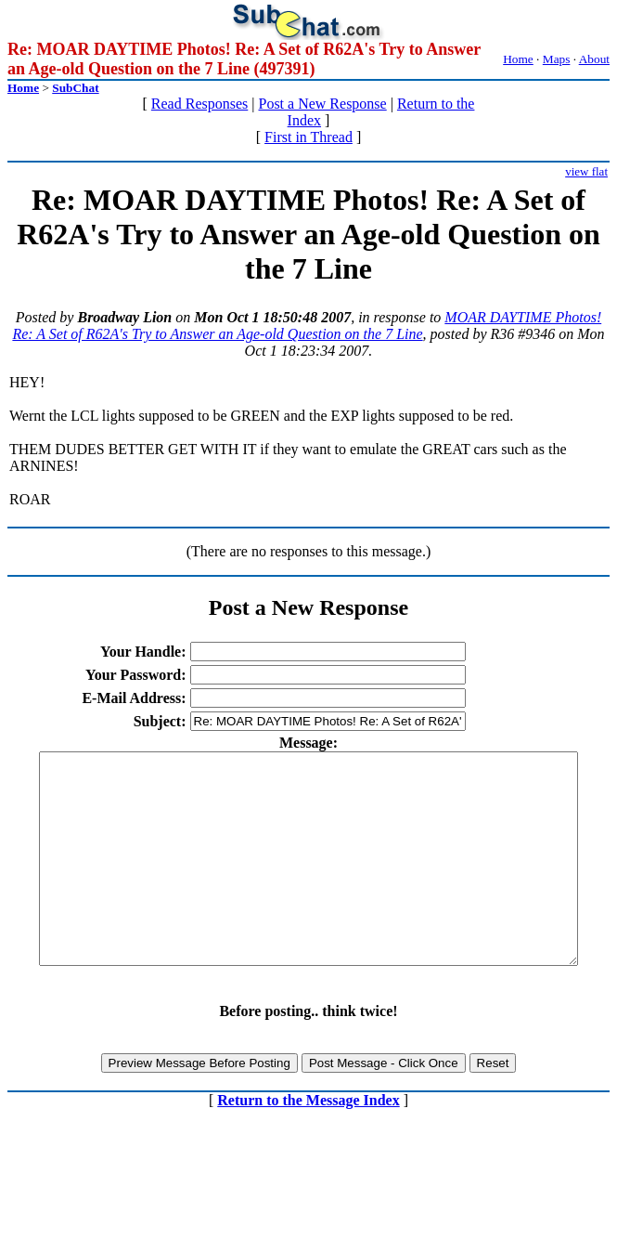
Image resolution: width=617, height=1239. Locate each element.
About (594, 59)
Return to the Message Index (308, 1142)
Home (518, 59)
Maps (557, 59)
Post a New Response (322, 103)
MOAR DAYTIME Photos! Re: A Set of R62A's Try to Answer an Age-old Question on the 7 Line (306, 325)
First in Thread (308, 137)
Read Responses (199, 103)
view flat (586, 171)
